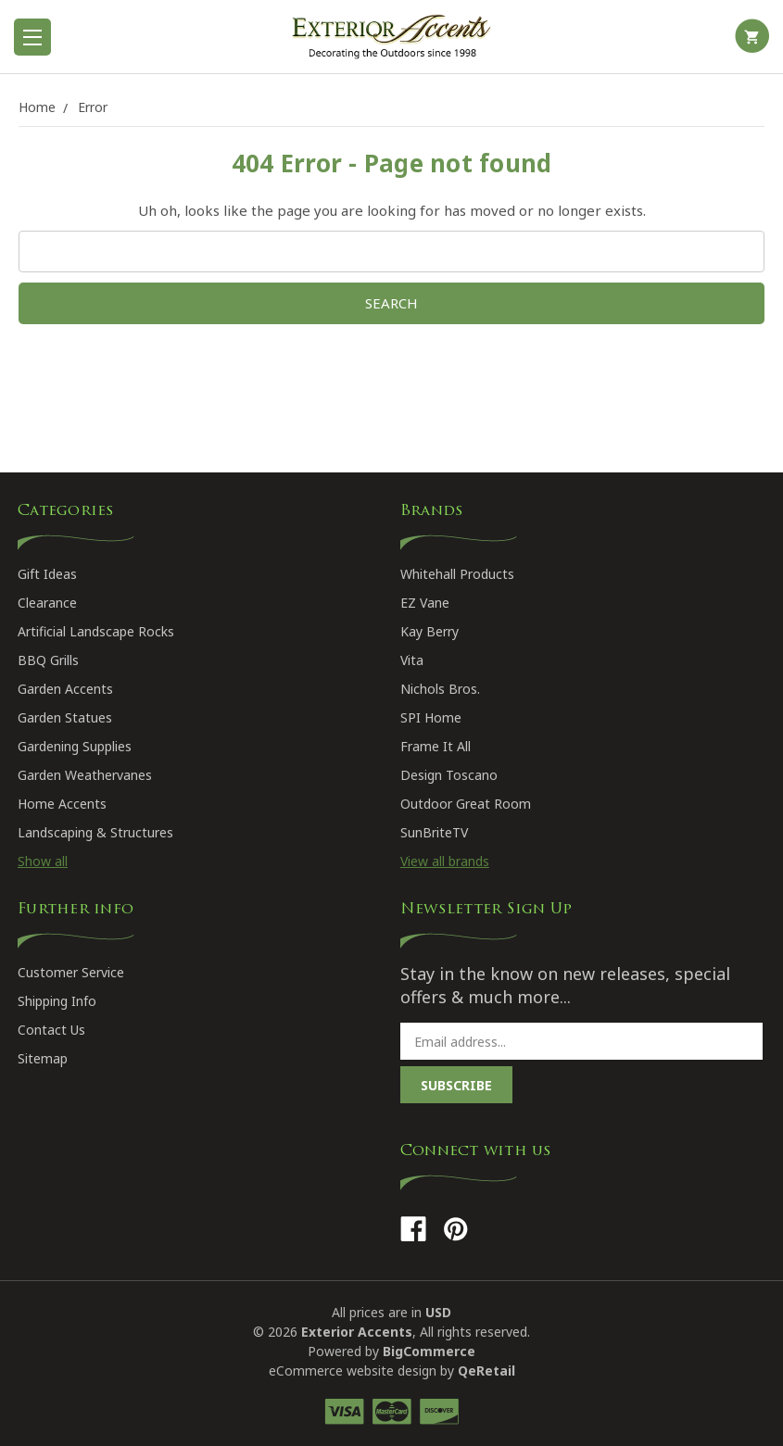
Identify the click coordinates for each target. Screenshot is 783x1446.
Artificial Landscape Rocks (96, 631)
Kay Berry (429, 631)
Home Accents (62, 803)
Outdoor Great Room (465, 803)
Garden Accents (65, 689)
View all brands (444, 861)
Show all (43, 861)
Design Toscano (449, 775)
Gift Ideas (47, 574)
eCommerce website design (352, 1370)
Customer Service (71, 972)
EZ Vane (424, 602)
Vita (411, 660)
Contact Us (51, 1029)
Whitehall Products (457, 574)
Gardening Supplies (75, 746)
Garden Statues (65, 717)
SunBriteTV (434, 832)
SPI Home (430, 717)
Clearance (47, 602)
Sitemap (43, 1058)
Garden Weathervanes (85, 775)
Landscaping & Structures (95, 832)
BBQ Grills (48, 660)
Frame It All (435, 746)
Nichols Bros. (440, 689)
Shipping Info (57, 1001)
